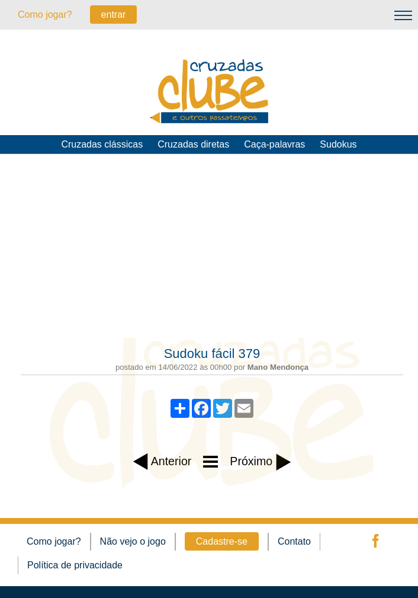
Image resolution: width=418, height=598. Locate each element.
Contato (294, 541)
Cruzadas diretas (193, 144)
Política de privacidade (75, 565)
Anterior (162, 462)
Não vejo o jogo (133, 541)
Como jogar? (45, 14)
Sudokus (338, 144)
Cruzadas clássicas (102, 144)
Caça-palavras (274, 144)
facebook (374, 541)
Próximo (260, 462)
